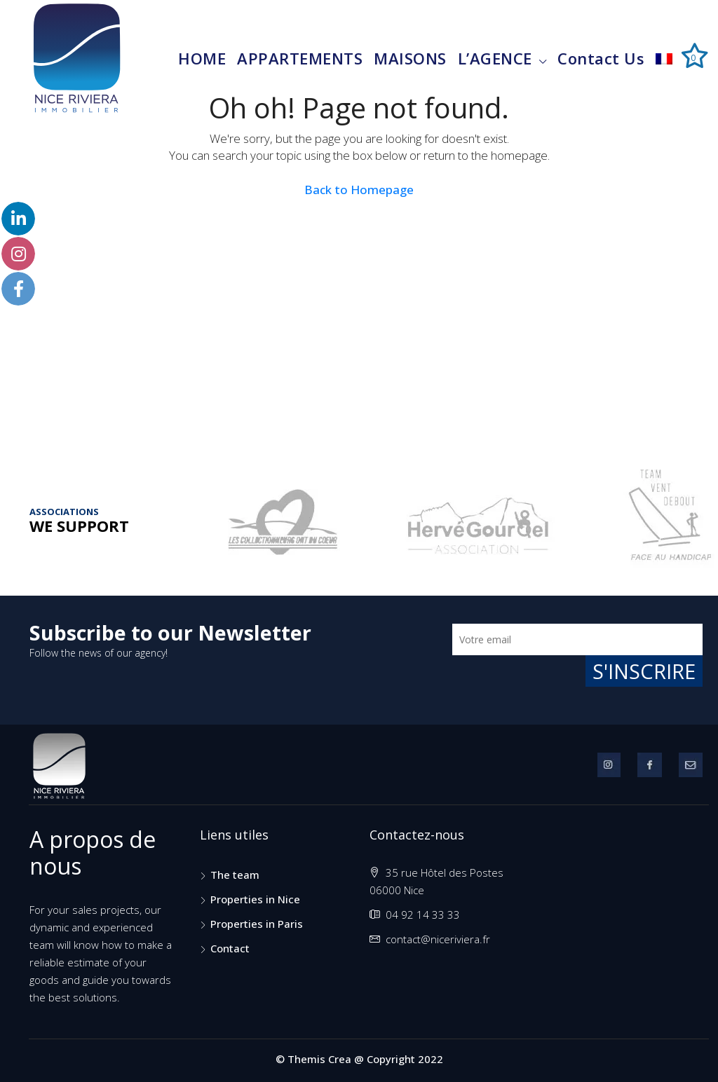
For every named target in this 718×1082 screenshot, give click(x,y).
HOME (202, 58)
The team (234, 875)
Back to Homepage (359, 190)
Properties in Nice (255, 899)
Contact (230, 948)
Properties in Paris (256, 924)
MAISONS (410, 58)
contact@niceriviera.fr (438, 939)
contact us (600, 58)
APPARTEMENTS (300, 58)
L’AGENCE (495, 58)
